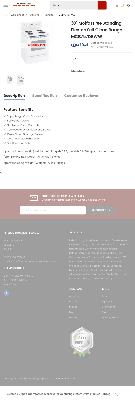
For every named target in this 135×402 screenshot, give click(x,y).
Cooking (35, 15)
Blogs (72, 312)
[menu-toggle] (6, 5)
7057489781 (18, 256)
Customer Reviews (81, 95)
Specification (44, 95)
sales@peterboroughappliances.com (33, 261)
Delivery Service (111, 317)
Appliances (18, 15)
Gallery (73, 317)
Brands (73, 306)
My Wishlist (108, 301)
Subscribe (99, 210)
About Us (74, 296)
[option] (10, 80)
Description (14, 95)
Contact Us (75, 301)
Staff (104, 312)
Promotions (108, 306)
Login (105, 296)
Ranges (49, 15)
